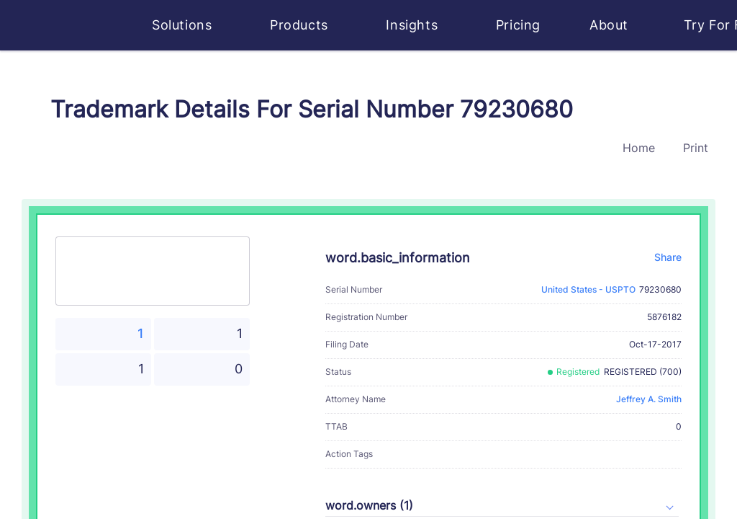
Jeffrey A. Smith (649, 399)
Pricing (518, 24)
